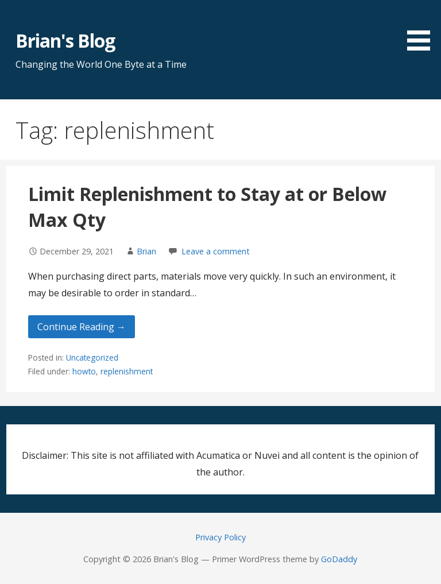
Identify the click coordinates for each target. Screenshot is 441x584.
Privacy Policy (220, 537)
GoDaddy (339, 559)
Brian (146, 251)
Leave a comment (215, 251)
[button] (422, 27)
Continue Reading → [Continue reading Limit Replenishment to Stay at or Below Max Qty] (81, 326)
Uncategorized (92, 357)
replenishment (126, 371)
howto (84, 371)
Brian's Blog (65, 40)
